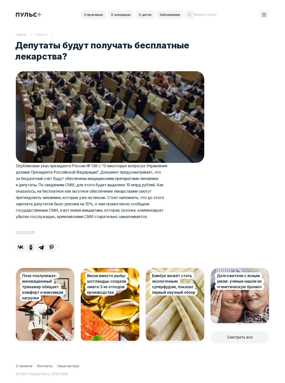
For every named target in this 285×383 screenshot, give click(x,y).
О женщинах (121, 15)
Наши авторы (68, 366)
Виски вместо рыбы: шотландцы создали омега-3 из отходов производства (106, 284)
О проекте (24, 366)
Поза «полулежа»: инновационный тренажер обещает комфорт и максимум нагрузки (42, 287)
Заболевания (170, 15)
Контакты (44, 366)
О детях (145, 15)
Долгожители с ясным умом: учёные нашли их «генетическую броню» (239, 281)
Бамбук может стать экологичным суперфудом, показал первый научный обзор (173, 284)
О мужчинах (93, 15)
